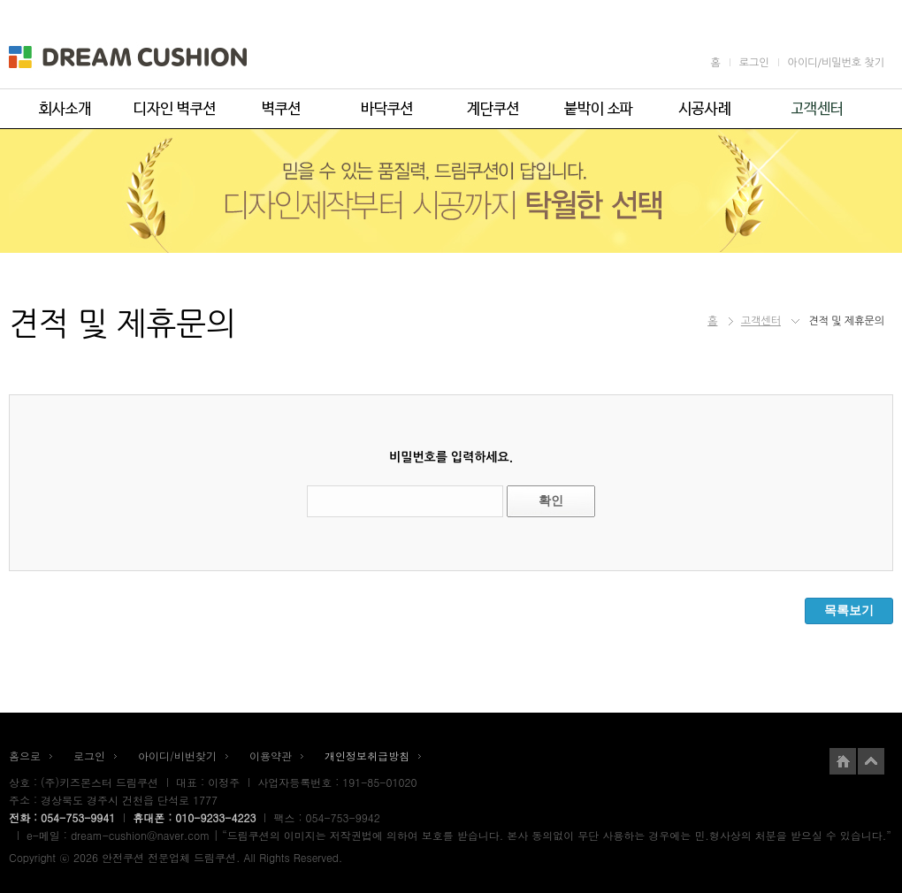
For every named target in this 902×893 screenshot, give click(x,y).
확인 (551, 500)
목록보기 (849, 610)
